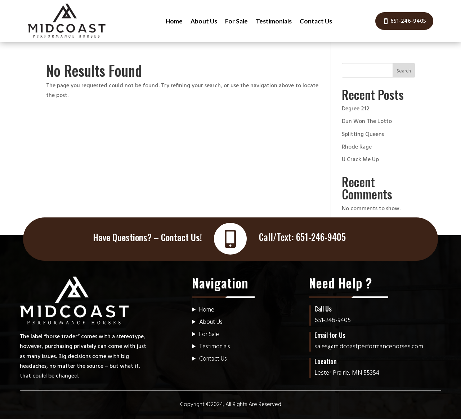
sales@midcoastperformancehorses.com (368, 346)
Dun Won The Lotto (367, 121)
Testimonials (274, 21)
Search (404, 71)
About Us (204, 21)
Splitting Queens (363, 134)
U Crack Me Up (360, 159)
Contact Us (316, 21)
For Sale (236, 21)
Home (174, 21)
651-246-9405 (408, 21)
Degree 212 (356, 109)
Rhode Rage (357, 147)
